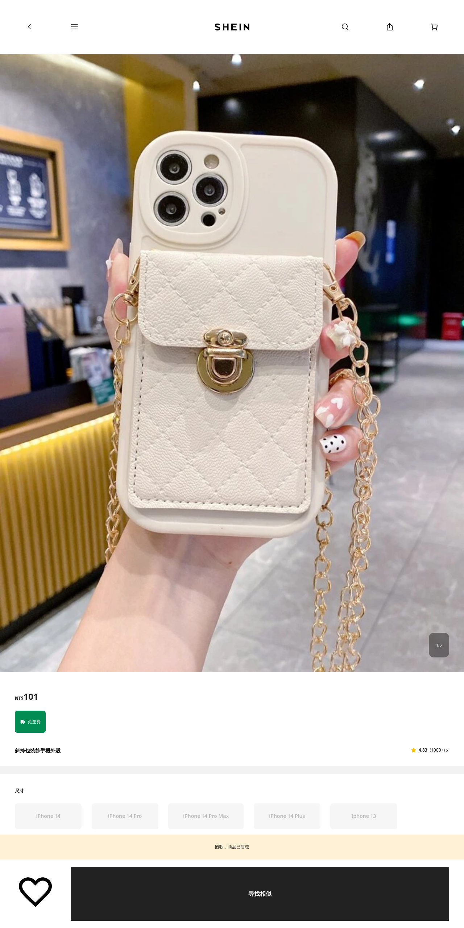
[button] (430, 750)
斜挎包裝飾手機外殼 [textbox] (38, 750)
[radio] (48, 816)
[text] (26, 696)
